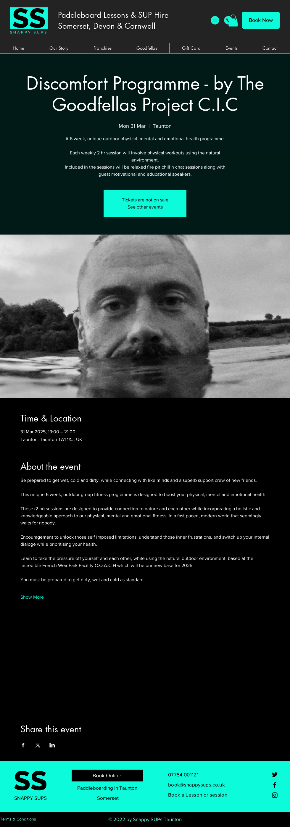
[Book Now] (261, 20)
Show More (32, 597)
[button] (233, 20)
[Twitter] (274, 774)
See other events (145, 206)
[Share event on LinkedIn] (52, 745)
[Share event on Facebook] (23, 745)
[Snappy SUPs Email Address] (215, 20)
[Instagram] (274, 795)
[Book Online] (107, 775)
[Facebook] (274, 785)
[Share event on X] (38, 745)
